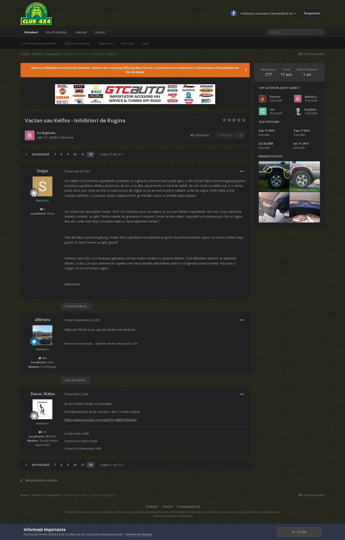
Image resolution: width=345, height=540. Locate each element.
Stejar (42, 170)
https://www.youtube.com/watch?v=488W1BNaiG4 (100, 420)
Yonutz (275, 97)
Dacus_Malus (42, 393)
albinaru (42, 319)
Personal (127, 43)
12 (90, 154)
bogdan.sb (313, 109)
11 (82, 154)
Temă (167, 506)
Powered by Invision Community (172, 516)
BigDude (48, 133)
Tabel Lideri (105, 43)
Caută (145, 43)
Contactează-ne (188, 506)
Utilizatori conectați (77, 43)
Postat (77, 171)
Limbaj (152, 506)
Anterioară (40, 154)
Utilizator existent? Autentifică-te (268, 13)
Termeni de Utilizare (138, 534)
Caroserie (67, 137)
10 (74, 154)
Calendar (81, 32)
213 (43, 432)
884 (43, 358)
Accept (299, 532)
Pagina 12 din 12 (112, 154)
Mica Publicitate (56, 32)
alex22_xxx (312, 97)
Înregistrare (312, 13)
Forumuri (31, 34)
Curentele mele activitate (39, 43)
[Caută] (291, 32)
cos (272, 109)
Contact (100, 32)
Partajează (200, 135)
